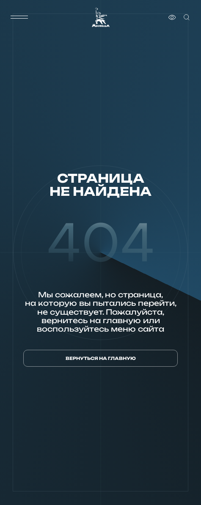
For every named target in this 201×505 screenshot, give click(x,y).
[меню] (19, 17)
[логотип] (101, 17)
